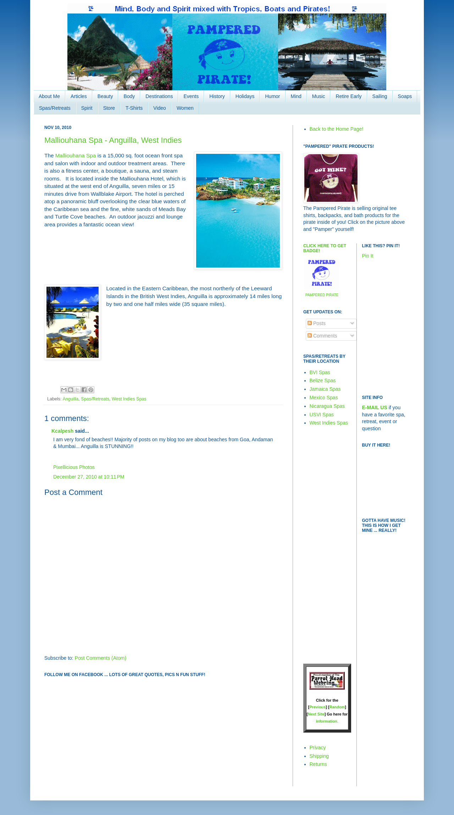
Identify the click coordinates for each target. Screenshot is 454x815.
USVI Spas (322, 414)
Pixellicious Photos (74, 467)
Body (129, 96)
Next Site (316, 714)
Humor (272, 96)
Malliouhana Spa (75, 155)
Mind (296, 96)
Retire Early (348, 96)
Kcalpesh (62, 431)
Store (109, 108)
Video (159, 108)
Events (191, 96)
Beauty (105, 96)
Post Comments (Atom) (100, 658)
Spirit (87, 108)
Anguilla (70, 398)
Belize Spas (323, 380)
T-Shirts (134, 108)
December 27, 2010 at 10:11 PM (88, 477)
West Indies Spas (129, 398)
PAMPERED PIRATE (322, 295)
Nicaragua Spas (327, 406)
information (326, 721)
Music (318, 96)
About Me (49, 96)
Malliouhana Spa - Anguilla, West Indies (113, 140)
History (217, 96)
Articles (79, 96)
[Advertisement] (324, 544)
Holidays (245, 96)
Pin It (367, 256)
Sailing (379, 96)
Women (185, 108)
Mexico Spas (324, 397)
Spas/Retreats (55, 108)
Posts (317, 323)
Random (337, 707)
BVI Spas (320, 372)
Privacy (318, 747)
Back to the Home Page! (337, 129)
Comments (322, 336)
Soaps (405, 96)
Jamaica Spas (325, 389)
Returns (318, 764)
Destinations (159, 96)
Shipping (319, 756)
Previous (317, 707)
